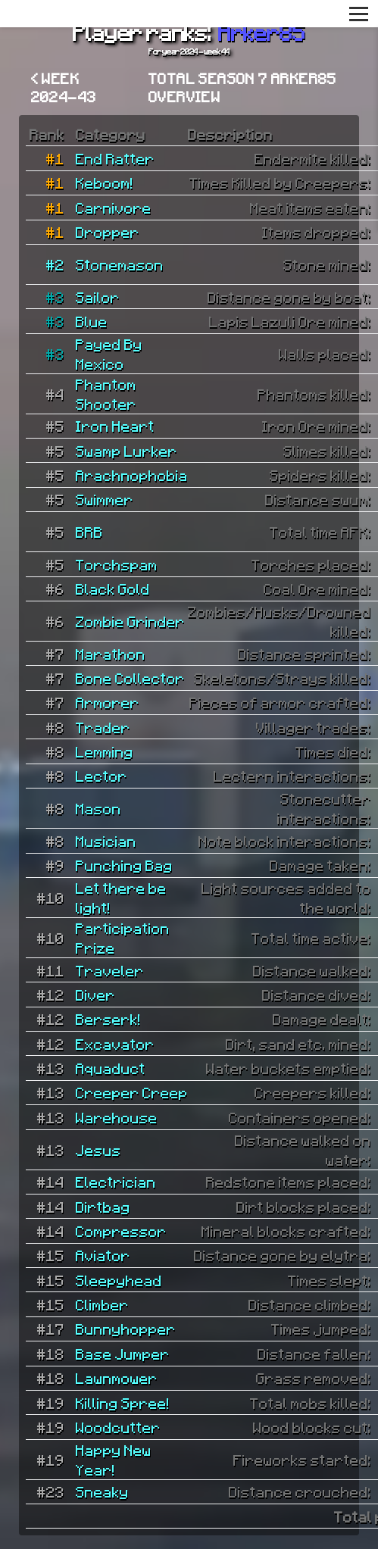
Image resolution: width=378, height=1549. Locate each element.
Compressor (121, 1230)
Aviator (103, 1255)
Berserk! (108, 1018)
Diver (95, 994)
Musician (106, 840)
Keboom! (104, 182)
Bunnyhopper (126, 1328)
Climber (102, 1304)
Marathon (110, 653)
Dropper (107, 231)
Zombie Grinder (130, 621)
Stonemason (120, 264)
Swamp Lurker (126, 450)
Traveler (110, 970)
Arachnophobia (132, 475)
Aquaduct (110, 1068)
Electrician (116, 1181)
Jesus (98, 1149)
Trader (103, 727)
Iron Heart (115, 425)
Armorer (107, 702)
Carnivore (114, 207)
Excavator (115, 1043)
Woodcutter (118, 1427)
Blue (92, 321)
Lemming (104, 751)
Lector (101, 775)
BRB (89, 531)
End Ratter (115, 158)
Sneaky (102, 1491)
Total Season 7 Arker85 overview (242, 87)
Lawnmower (117, 1377)
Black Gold (113, 588)
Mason (98, 808)
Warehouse (117, 1117)
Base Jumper (123, 1353)
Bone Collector (130, 677)
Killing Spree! (123, 1402)
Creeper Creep (132, 1092)
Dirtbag (103, 1206)
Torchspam (117, 564)
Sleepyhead (119, 1280)
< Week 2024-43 (64, 87)
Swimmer (104, 499)
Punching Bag (124, 865)
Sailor (98, 296)
